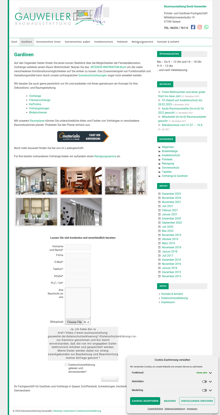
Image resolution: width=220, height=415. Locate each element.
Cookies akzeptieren (145, 401)
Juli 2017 (167, 255)
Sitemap (57, 411)
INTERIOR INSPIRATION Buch (108, 67)
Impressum (192, 409)
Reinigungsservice (142, 41)
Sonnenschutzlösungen (92, 75)
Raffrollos (35, 104)
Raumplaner (37, 120)
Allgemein (168, 147)
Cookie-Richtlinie (155, 409)
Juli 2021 (167, 206)
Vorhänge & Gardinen (175, 176)
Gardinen (26, 41)
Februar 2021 (170, 210)
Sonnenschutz (170, 167)
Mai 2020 (167, 231)
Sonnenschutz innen (48, 41)
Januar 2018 (169, 251)
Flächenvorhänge (39, 100)
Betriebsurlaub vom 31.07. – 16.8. (182, 125)
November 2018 (171, 247)
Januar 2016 (169, 268)
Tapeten (167, 171)
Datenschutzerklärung (175, 409)
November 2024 (171, 198)
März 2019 (168, 243)
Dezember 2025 (171, 193)
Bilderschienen (38, 112)
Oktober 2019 (170, 239)
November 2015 (171, 276)
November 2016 (171, 263)
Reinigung (168, 163)
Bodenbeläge (170, 151)
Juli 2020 (167, 226)
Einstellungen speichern (197, 401)
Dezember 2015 (171, 272)
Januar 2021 (169, 214)
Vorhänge (35, 96)
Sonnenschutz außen (77, 41)
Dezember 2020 (171, 218)
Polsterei (122, 41)
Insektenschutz (103, 41)
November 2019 (171, 235)
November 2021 (171, 202)
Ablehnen (170, 401)
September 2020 (172, 222)
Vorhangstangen (39, 108)
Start (14, 41)
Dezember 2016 (171, 259)
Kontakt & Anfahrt (168, 41)
